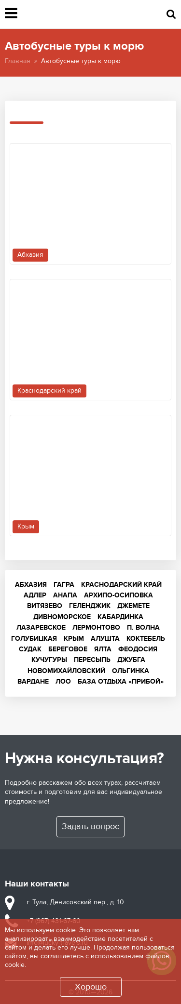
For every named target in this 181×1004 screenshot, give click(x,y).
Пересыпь (92, 660)
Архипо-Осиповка (118, 595)
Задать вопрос (90, 826)
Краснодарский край (121, 585)
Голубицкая (34, 638)
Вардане (33, 681)
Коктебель (145, 638)
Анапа (65, 595)
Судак (30, 649)
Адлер (35, 595)
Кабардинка (120, 617)
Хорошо (91, 987)
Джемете (133, 606)
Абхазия (31, 585)
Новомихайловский (66, 671)
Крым (74, 638)
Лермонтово (96, 627)
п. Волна (143, 627)
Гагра (64, 585)
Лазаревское (41, 627)
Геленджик (90, 606)
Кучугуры (49, 660)
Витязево (44, 606)
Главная (17, 61)
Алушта (105, 638)
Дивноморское (62, 617)
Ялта (102, 649)
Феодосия (137, 649)
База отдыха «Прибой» (121, 681)
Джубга (131, 660)
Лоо (63, 681)
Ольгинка (130, 671)
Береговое (67, 649)
